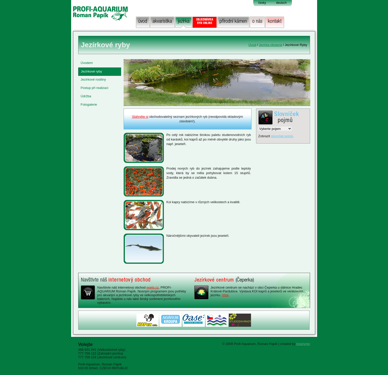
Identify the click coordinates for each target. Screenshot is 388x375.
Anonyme (303, 344)
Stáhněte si (140, 117)
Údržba (86, 96)
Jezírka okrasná (270, 45)
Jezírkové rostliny (93, 79)
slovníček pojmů (282, 136)
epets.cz (153, 287)
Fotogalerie (89, 104)
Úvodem (87, 63)
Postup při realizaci (94, 88)
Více (225, 295)
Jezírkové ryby (91, 71)
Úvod (252, 45)
